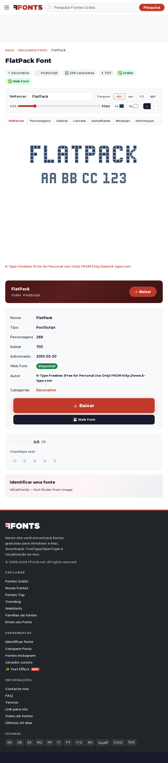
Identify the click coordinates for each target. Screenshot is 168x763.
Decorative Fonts (32, 50)
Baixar (143, 292)
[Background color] (135, 106)
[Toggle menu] (7, 7)
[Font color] (121, 106)
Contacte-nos (17, 689)
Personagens (40, 120)
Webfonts (13, 608)
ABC (119, 96)
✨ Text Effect (22, 669)
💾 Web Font (84, 419)
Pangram (103, 96)
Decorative (46, 390)
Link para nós (16, 709)
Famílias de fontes (21, 615)
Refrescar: (18, 96)
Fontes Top (14, 595)
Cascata (79, 120)
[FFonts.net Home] (28, 7)
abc (131, 96)
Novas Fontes (16, 588)
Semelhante (100, 120)
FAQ (9, 696)
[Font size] (59, 106)
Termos (11, 702)
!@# (153, 96)
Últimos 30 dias (18, 723)
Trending (13, 602)
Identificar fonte (19, 642)
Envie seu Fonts (18, 622)
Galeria (62, 120)
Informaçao (145, 120)
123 (141, 96)
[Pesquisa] (105, 7)
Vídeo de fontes (19, 716)
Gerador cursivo (18, 662)
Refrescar (16, 120)
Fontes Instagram (20, 655)
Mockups (123, 120)
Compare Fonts (18, 649)
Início (9, 50)
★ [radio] (15, 461)
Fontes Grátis (16, 581)
